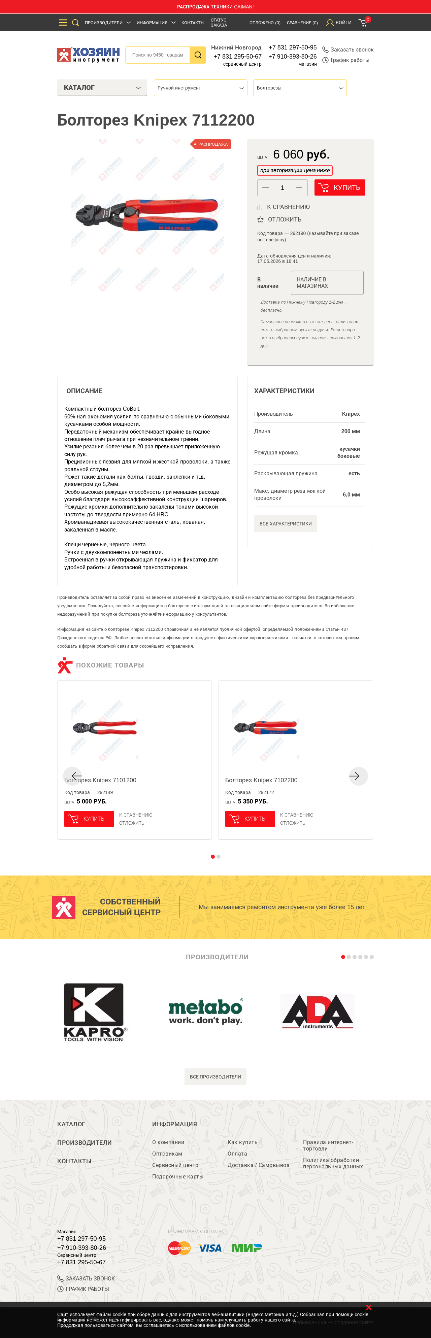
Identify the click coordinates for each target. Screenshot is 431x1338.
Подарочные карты (177, 1177)
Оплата (237, 1154)
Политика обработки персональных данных (333, 1164)
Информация (152, 22)
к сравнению (288, 207)
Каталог (71, 1124)
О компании (168, 1142)
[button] (299, 188)
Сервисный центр (175, 1165)
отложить (284, 219)
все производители (215, 1076)
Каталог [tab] (102, 87)
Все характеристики (286, 523)
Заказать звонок (348, 49)
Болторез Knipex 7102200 (261, 780)
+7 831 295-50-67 (238, 56)
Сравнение (302, 22)
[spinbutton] (282, 188)
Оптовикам (167, 1154)
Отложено (265, 22)
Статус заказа (219, 23)
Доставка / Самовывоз (258, 1165)
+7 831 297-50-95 (293, 47)
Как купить (243, 1142)
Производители (104, 22)
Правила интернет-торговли (328, 1146)
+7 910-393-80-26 (292, 56)
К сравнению (136, 815)
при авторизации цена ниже (295, 170)
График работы (345, 60)
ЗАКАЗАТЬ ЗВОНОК (86, 1279)
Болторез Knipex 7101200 (100, 780)
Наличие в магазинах (312, 283)
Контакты (192, 22)
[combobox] (200, 87)
